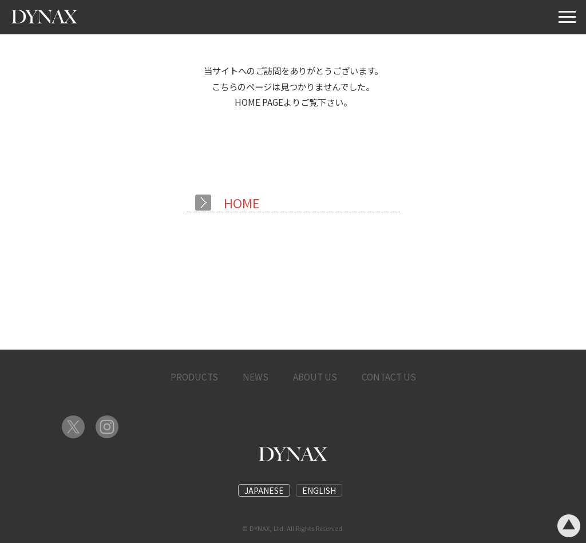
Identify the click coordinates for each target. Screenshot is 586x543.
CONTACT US (389, 376)
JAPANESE (264, 490)
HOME (242, 202)
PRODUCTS (194, 376)
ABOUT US (315, 376)
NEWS (255, 376)
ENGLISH (319, 490)
